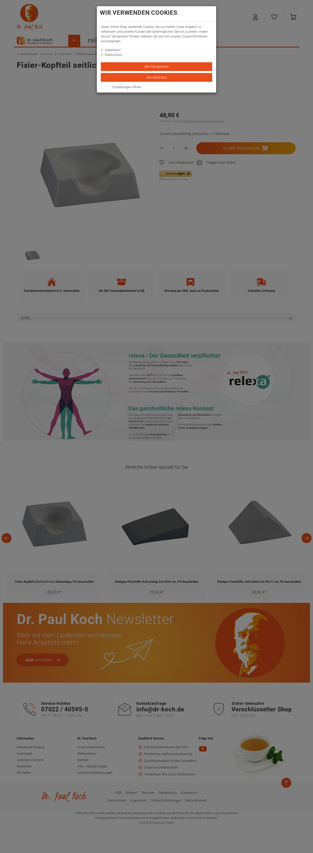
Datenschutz (113, 55)
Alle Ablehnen (156, 77)
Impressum (113, 50)
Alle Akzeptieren (156, 66)
